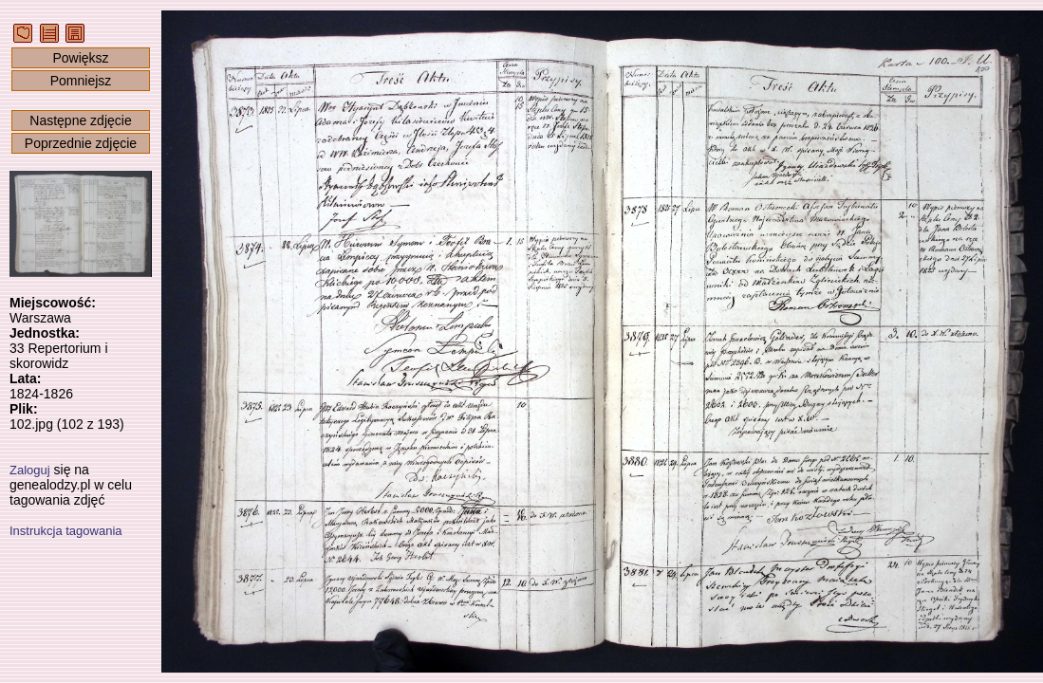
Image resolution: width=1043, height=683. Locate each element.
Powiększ (80, 57)
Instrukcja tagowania (65, 531)
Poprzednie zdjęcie (81, 143)
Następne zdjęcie (80, 120)
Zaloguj (29, 470)
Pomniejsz (81, 80)
